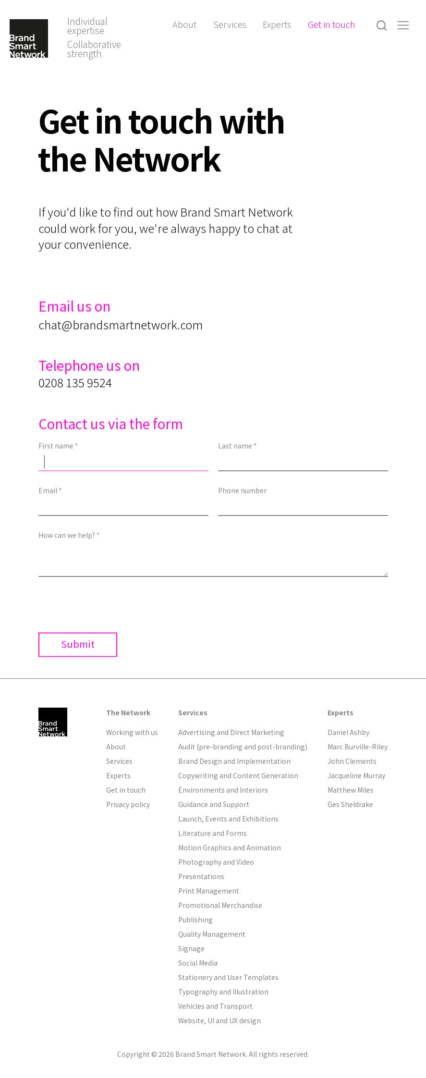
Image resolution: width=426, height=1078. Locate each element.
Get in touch (331, 24)
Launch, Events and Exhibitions (228, 818)
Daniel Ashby (348, 732)
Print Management (208, 890)
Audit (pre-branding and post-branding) (242, 746)
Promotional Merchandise (220, 905)
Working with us (132, 732)
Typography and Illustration (223, 991)
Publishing (195, 919)
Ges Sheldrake (350, 804)
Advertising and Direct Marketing (231, 732)
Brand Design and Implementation (234, 761)
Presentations (201, 876)
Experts (277, 24)
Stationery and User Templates (228, 977)
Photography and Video (216, 862)
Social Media (198, 963)
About (184, 24)
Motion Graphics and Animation (229, 847)
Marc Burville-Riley (358, 746)
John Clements (352, 761)
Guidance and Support (213, 804)
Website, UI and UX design (219, 1020)
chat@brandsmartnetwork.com (120, 339)
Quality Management (211, 934)
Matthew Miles (351, 790)
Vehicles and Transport (215, 1006)
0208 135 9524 (75, 409)
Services (229, 24)
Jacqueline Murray (356, 775)
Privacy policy (128, 804)
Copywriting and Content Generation (238, 775)
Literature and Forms (212, 833)
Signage (191, 948)
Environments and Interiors (223, 790)
